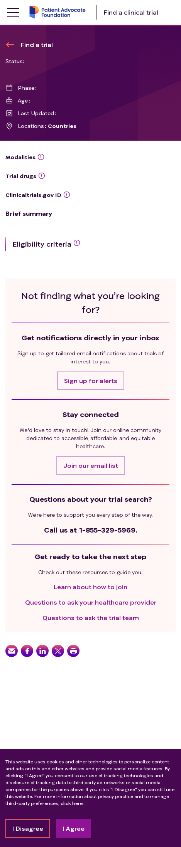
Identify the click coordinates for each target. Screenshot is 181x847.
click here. (72, 803)
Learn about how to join (90, 586)
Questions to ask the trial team (90, 617)
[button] (90, 380)
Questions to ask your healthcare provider (90, 602)
